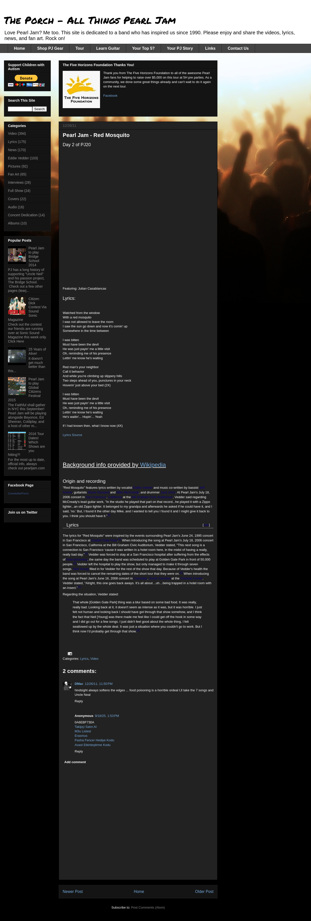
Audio (12, 207)
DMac (79, 684)
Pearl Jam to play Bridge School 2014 (36, 256)
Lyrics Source (72, 435)
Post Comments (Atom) (148, 907)
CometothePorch (18, 493)
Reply (79, 701)
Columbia (140, 578)
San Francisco (96, 497)
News (12, 150)
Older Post (204, 891)
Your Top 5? (143, 48)
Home (19, 48)
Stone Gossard (98, 492)
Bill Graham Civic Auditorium (152, 497)
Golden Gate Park (104, 540)
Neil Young (81, 569)
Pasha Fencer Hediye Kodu (94, 740)
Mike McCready (127, 492)
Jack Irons (168, 492)
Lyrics (84, 658)
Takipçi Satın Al (86, 727)
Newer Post (73, 891)
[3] (181, 572)
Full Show (15, 191)
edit (206, 525)
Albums (14, 223)
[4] (79, 586)
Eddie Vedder (143, 487)
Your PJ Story (180, 48)
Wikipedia (153, 464)
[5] (138, 630)
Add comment (75, 762)
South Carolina (159, 578)
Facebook (110, 95)
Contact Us (238, 48)
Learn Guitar (108, 48)
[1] (108, 514)
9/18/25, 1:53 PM (107, 716)
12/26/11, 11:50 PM (99, 684)
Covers (13, 199)
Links (210, 48)
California (115, 497)
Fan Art (13, 174)
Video (94, 658)
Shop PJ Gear (50, 48)
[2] (74, 563)
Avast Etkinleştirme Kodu (92, 745)
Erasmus (81, 736)
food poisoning (76, 559)
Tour (79, 48)
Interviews (16, 182)
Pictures (14, 166)
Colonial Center (191, 578)
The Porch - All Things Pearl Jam (90, 20)
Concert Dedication (23, 215)
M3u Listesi (83, 731)
